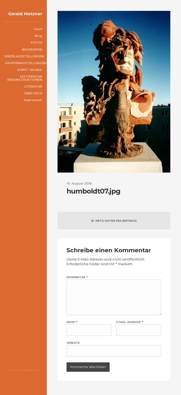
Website (73, 345)
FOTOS (36, 47)
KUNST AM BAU (29, 74)
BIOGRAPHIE (32, 54)
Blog (38, 40)
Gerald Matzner (31, 16)
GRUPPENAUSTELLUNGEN (23, 68)
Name (72, 324)
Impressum (33, 105)
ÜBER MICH (33, 98)
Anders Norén (30, 370)
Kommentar (77, 277)
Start (38, 34)
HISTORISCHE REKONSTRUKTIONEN (24, 83)
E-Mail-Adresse (129, 324)
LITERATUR (33, 91)
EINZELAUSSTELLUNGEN (23, 61)
